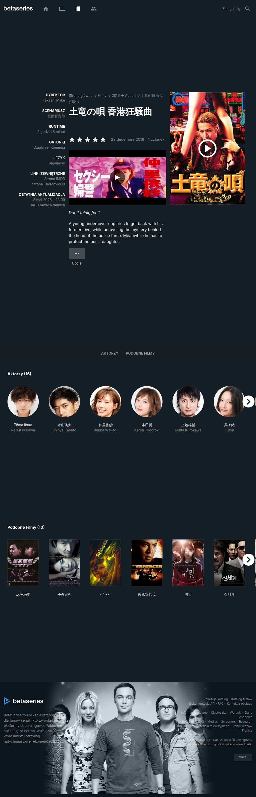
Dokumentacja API (202, 703)
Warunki (236, 712)
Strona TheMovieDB (48, 184)
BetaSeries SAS (193, 721)
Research (245, 721)
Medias (213, 721)
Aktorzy (109, 353)
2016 (116, 95)
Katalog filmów (241, 699)
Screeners (228, 721)
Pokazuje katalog (216, 699)
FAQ (221, 703)
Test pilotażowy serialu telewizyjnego (202, 726)
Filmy (102, 95)
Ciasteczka (218, 712)
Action (130, 95)
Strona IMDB (54, 179)
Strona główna (80, 95)
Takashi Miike (54, 100)
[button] (23, 409)
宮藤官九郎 (56, 116)
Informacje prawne (194, 712)
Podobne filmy (140, 353)
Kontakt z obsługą (239, 703)
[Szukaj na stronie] (247, 8)
